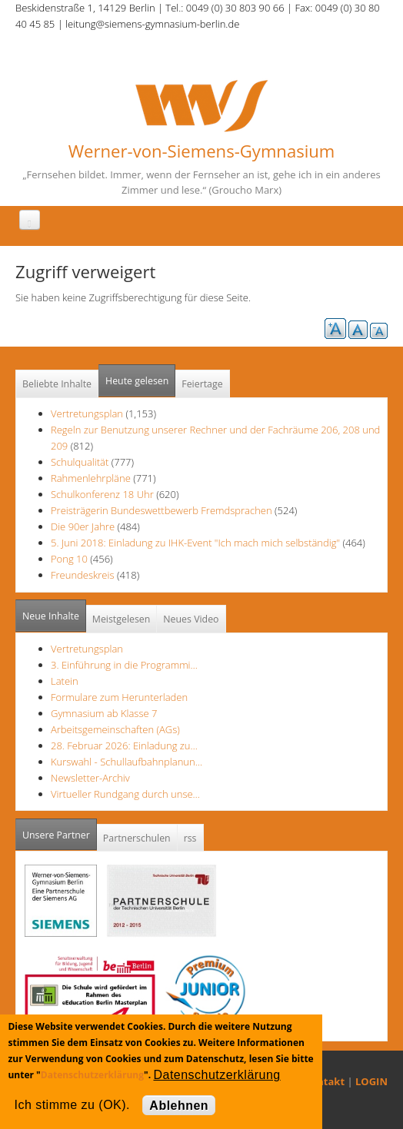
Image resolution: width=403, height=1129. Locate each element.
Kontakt (325, 1081)
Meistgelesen (121, 619)
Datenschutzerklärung (92, 1074)
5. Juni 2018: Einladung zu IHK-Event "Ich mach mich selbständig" (196, 543)
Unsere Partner (59, 830)
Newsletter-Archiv (90, 778)
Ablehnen (178, 1105)
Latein (64, 681)
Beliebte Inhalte (57, 383)
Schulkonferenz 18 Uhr (102, 494)
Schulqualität (79, 462)
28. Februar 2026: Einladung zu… (124, 745)
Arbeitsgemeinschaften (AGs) (115, 729)
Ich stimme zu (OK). (71, 1104)
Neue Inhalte (50, 616)
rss (190, 838)
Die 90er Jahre (83, 526)
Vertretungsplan (87, 413)
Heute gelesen (136, 380)
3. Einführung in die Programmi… (124, 665)
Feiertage (202, 383)
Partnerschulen (137, 838)
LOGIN (371, 1081)
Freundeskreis (83, 575)
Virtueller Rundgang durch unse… (125, 794)
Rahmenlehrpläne (91, 478)
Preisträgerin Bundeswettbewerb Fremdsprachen (161, 510)
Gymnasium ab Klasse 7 (104, 713)
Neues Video (190, 619)
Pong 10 (69, 559)
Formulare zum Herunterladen (119, 697)
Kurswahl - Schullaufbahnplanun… (126, 762)
